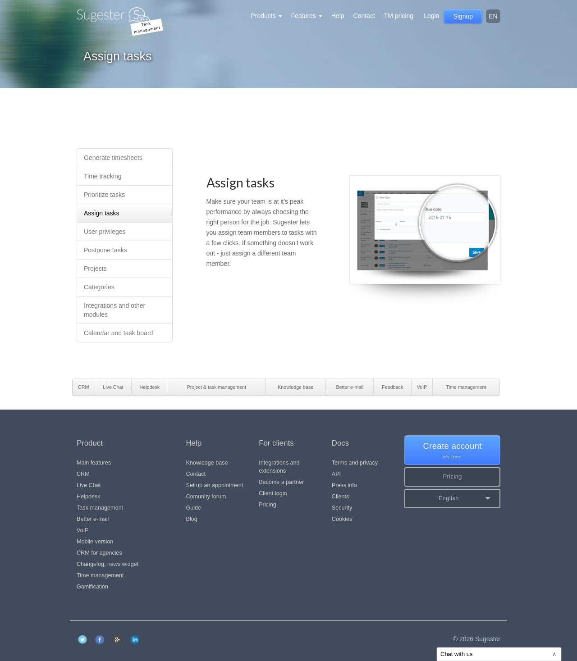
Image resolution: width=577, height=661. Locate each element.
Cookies (342, 519)
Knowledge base (207, 463)
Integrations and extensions (279, 467)
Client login (273, 493)
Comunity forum (206, 496)
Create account (452, 451)
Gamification (92, 587)
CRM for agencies (99, 553)
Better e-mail (93, 519)
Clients (340, 496)
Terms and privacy (355, 463)
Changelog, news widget (107, 564)
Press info (344, 485)
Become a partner (281, 482)
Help (337, 15)
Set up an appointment (214, 485)
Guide (193, 508)
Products (266, 15)
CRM (83, 474)
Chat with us (498, 654)
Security (342, 508)
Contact (364, 15)
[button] (452, 498)
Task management (100, 508)
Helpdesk (89, 496)
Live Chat (89, 485)
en (493, 16)
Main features (94, 463)
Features (306, 15)
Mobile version (95, 541)
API (336, 474)
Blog (191, 519)
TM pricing (398, 15)
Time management (100, 575)
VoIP (83, 530)
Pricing (267, 504)
